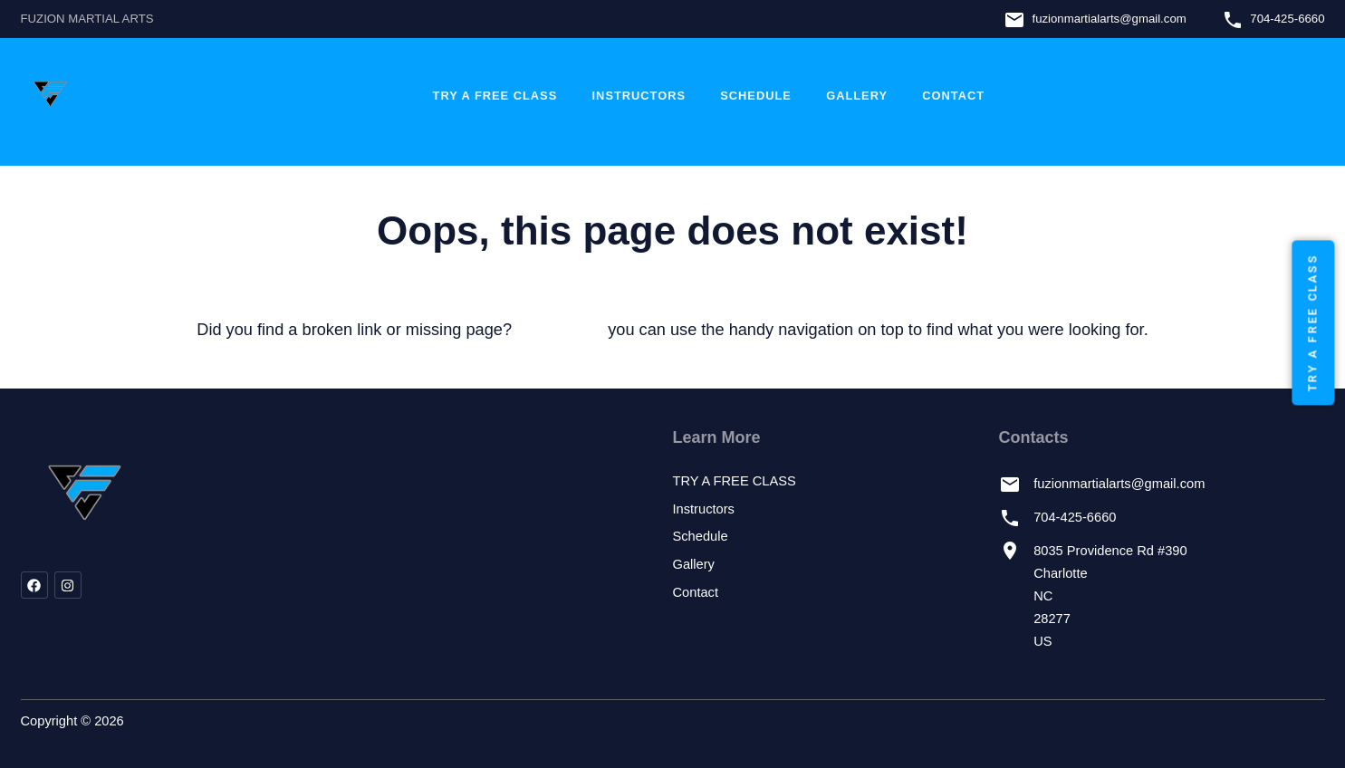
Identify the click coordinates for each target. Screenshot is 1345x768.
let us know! (559, 330)
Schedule (756, 95)
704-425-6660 (1287, 18)
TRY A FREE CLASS (495, 95)
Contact (953, 95)
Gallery (857, 95)
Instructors (639, 95)
